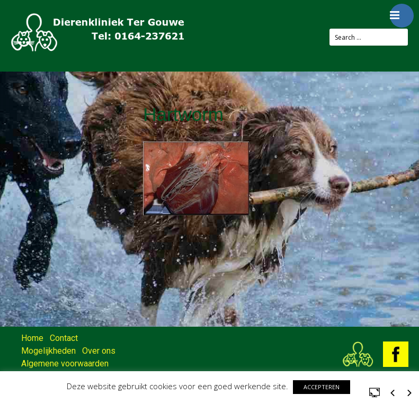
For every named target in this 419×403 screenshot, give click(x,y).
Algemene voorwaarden (65, 363)
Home (32, 338)
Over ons (98, 351)
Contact (64, 338)
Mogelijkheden (48, 351)
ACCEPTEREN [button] (322, 387)
